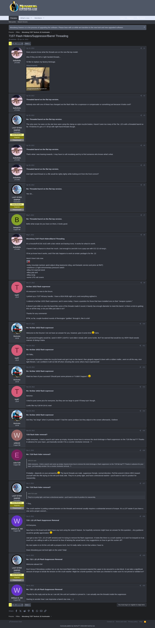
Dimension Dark (15, 622)
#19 (144, 555)
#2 (144, 95)
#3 (144, 115)
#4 (144, 145)
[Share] (141, 48)
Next (26, 43)
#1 (144, 48)
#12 (144, 367)
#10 (144, 324)
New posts (12, 22)
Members (38, 18)
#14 (144, 411)
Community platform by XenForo (77, 626)
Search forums (23, 22)
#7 (144, 215)
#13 (144, 387)
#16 (144, 450)
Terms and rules (121, 622)
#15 (144, 430)
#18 (144, 516)
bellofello (13, 39)
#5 (144, 165)
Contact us (110, 622)
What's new (24, 18)
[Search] (141, 18)
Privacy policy (133, 622)
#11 (144, 345)
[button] (31, 18)
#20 (144, 585)
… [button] (19, 43)
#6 (144, 185)
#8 (144, 235)
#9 (144, 283)
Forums (13, 18)
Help (140, 622)
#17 (144, 483)
